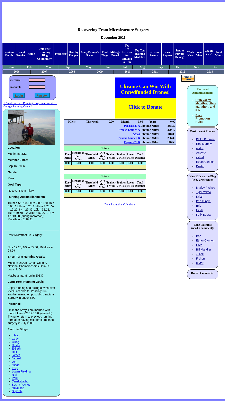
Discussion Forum (153, 54)
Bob (198, 236)
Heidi (199, 210)
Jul (125, 67)
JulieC (200, 254)
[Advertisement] (113, 11)
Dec (215, 67)
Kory (15, 368)
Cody (15, 338)
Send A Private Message (179, 54)
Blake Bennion (205, 139)
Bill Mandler (203, 249)
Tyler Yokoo (203, 192)
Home (31, 53)
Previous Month (8, 54)
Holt (14, 351)
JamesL (17, 358)
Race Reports (167, 54)
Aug (142, 67)
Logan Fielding (21, 371)
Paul (15, 378)
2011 (155, 71)
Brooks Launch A (129, 129)
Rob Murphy (204, 143)
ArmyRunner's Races (90, 54)
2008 (72, 71)
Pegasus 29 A (132, 125)
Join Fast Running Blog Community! (45, 53)
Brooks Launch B (129, 138)
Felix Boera (203, 214)
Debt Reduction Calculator (120, 204)
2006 (16, 71)
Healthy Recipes (73, 54)
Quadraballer (20, 381)
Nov (196, 67)
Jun (108, 67)
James (16, 355)
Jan (11, 67)
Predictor (60, 53)
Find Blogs (104, 54)
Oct (178, 67)
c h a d (16, 335)
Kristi (199, 196)
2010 (127, 71)
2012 (182, 71)
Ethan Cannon (205, 161)
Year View (199, 54)
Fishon (200, 258)
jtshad (15, 365)
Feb (29, 67)
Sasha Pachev (21, 384)
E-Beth (16, 348)
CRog (15, 342)
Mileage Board (115, 54)
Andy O (201, 152)
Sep (161, 67)
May (88, 67)
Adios (136, 134)
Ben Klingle (203, 201)
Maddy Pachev (205, 187)
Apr (68, 67)
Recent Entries (20, 54)
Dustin (16, 345)
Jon (14, 361)
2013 (210, 71)
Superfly (17, 391)
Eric (198, 205)
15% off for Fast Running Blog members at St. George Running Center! (30, 105)
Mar (48, 67)
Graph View (209, 52)
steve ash (18, 388)
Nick (14, 374)
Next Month (219, 54)
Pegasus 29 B (132, 142)
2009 (100, 71)
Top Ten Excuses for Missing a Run (127, 54)
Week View (190, 54)
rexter (200, 148)
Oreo (199, 245)
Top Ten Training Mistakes (139, 54)
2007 (44, 71)
